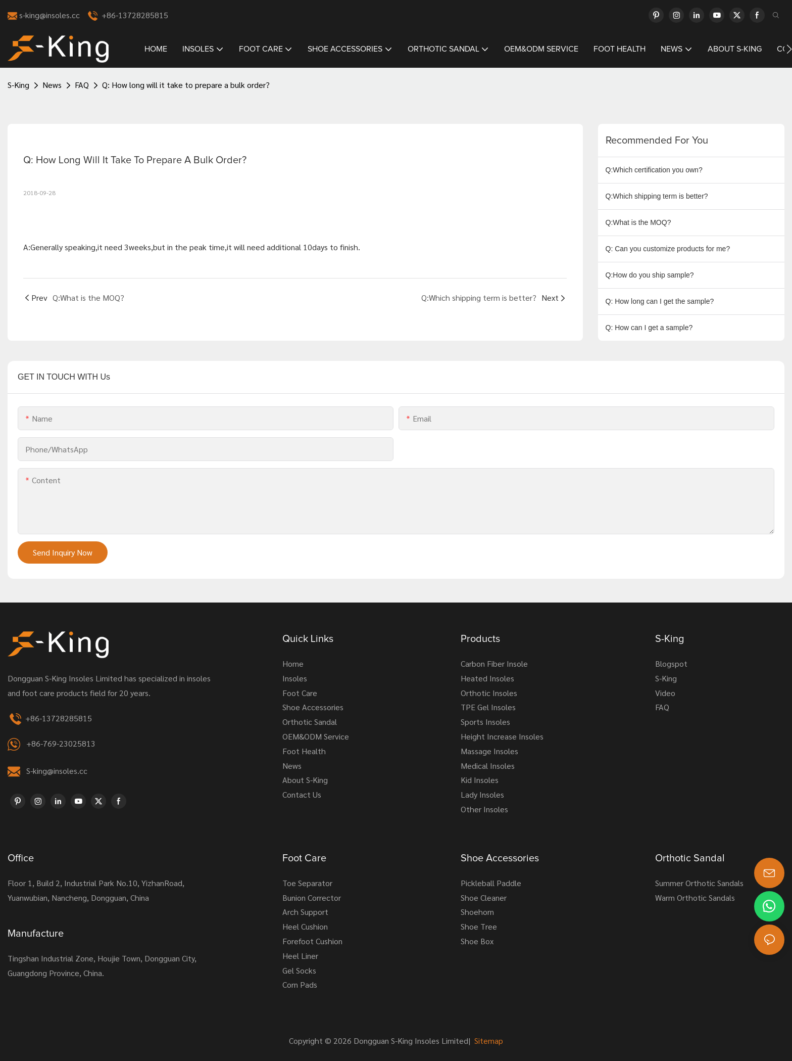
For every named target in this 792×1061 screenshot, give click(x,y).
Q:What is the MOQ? (638, 222)
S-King (18, 84)
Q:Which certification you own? (654, 170)
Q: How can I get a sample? (649, 328)
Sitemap (487, 1040)
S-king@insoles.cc (56, 770)
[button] (789, 49)
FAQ (82, 84)
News (52, 84)
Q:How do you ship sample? (650, 275)
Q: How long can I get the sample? (660, 301)
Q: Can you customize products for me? (668, 249)
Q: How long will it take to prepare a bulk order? (186, 84)
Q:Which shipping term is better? (657, 196)
